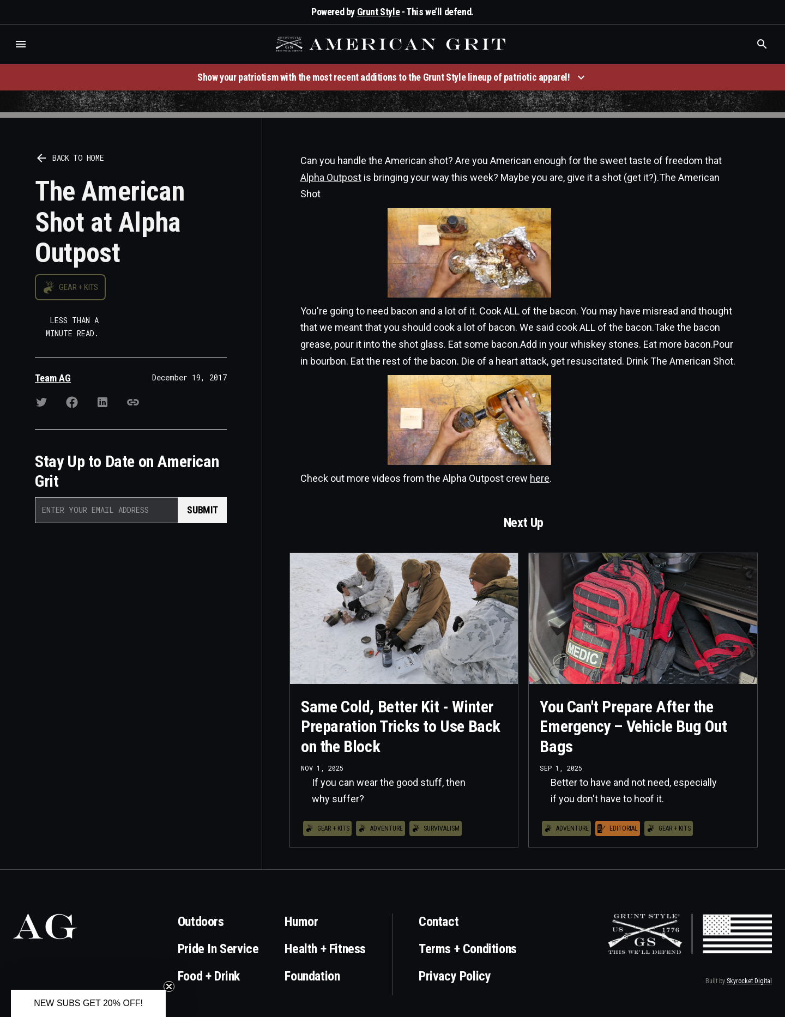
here (540, 478)
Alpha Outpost (330, 177)
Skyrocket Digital (749, 981)
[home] (392, 44)
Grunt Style (378, 11)
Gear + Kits (78, 287)
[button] (21, 44)
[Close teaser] (169, 986)
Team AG (53, 378)
